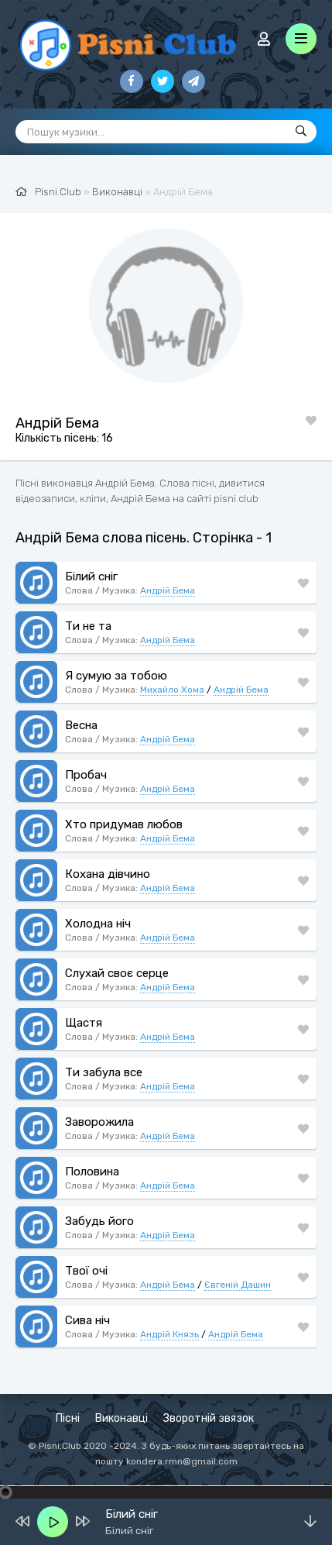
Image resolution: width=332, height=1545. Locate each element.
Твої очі (86, 1271)
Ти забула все (103, 1072)
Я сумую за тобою (116, 676)
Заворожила (99, 1122)
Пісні (68, 1418)
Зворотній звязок (208, 1418)
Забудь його (99, 1221)
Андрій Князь (169, 1334)
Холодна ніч (98, 924)
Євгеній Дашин (237, 1284)
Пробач (86, 775)
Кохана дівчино (107, 874)
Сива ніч (87, 1320)
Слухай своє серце (117, 973)
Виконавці (121, 1418)
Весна (81, 725)
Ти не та (88, 626)
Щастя (83, 1023)
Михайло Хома (172, 689)
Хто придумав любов (124, 824)
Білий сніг (91, 576)
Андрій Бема (167, 590)
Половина (92, 1172)
